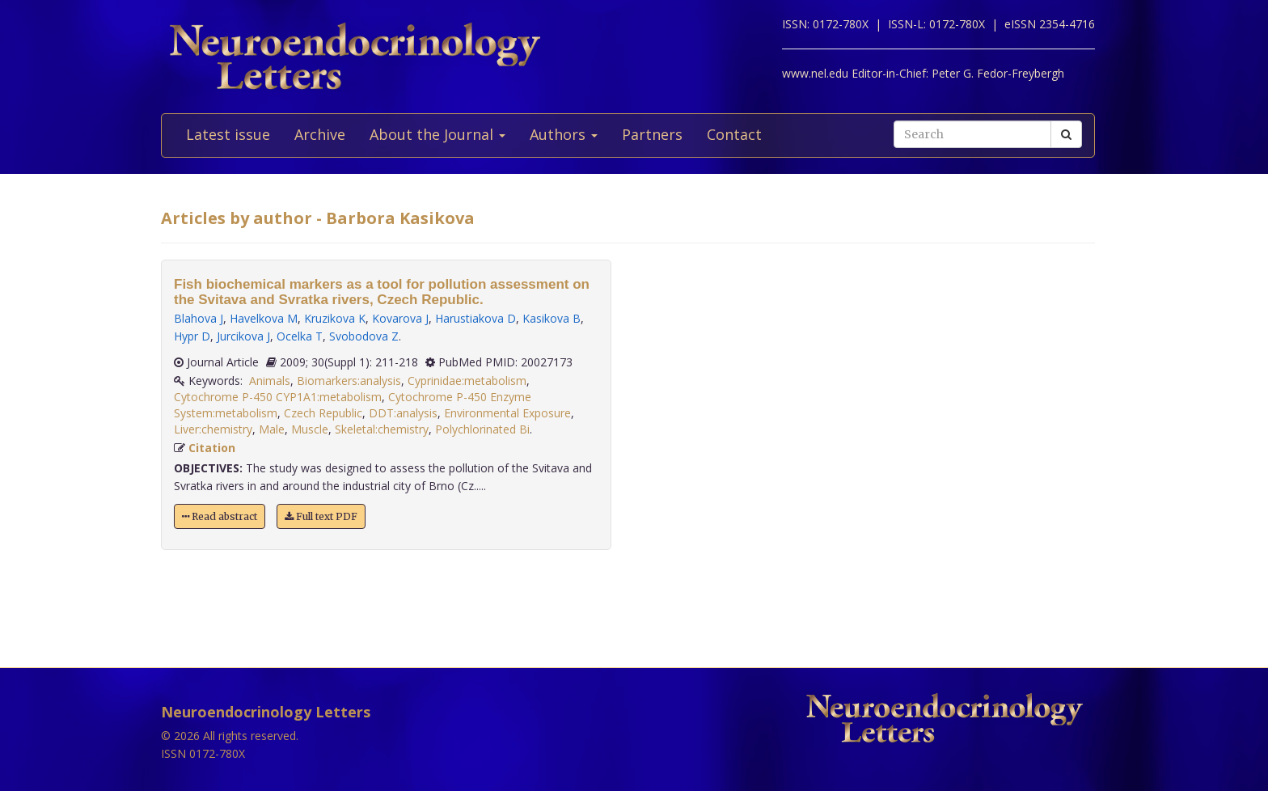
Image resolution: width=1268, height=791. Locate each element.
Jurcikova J (243, 336)
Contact (734, 134)
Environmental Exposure (507, 413)
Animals (269, 380)
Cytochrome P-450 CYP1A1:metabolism (278, 396)
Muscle (309, 429)
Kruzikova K (335, 318)
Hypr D (192, 336)
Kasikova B (551, 318)
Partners (652, 134)
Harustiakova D (475, 318)
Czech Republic (323, 413)
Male (272, 429)
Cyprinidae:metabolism (467, 380)
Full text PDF (321, 516)
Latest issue (228, 134)
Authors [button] (564, 134)
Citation (211, 447)
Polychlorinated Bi (482, 429)
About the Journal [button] (437, 134)
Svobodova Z (364, 336)
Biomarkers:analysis (349, 380)
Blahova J (198, 318)
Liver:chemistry (213, 429)
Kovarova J (400, 318)
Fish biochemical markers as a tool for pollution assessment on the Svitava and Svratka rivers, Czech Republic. (382, 292)
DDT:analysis (403, 413)
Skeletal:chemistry (382, 429)
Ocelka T (300, 336)
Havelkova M (264, 318)
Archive (319, 134)
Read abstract (219, 516)
